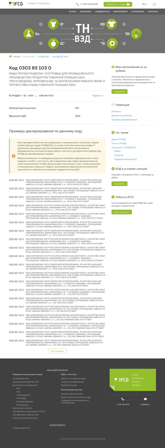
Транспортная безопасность (25, 418)
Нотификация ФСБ (21, 378)
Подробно (97, 95)
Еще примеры (57, 351)
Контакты (136, 385)
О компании (138, 378)
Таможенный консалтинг (72, 394)
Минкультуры (22, 405)
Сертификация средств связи (26, 415)
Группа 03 (118, 155)
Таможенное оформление (72, 382)
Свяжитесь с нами (117, 4)
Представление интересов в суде (76, 397)
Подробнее (119, 91)
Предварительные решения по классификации (75, 401)
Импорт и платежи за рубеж (73, 378)
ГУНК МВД (21, 398)
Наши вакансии (121, 212)
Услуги (135, 374)
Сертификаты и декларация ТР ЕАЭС (29, 411)
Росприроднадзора (25, 402)
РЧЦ (18, 392)
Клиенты (136, 381)
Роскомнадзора (23, 395)
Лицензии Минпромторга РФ (26, 382)
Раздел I (118, 151)
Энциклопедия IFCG (21, 428)
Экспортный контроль (22, 408)
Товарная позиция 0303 (125, 159)
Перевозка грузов (69, 385)
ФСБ (18, 388)
